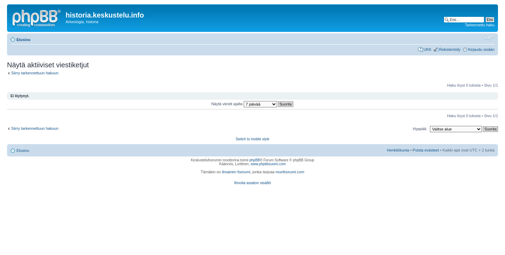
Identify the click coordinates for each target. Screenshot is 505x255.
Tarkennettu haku (479, 25)
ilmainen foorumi (236, 172)
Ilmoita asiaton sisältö (252, 183)
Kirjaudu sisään (481, 49)
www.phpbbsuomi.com (268, 164)
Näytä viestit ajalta (252, 104)
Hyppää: (420, 129)
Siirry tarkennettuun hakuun (35, 73)
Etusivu (23, 40)
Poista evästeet (426, 150)
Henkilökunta (398, 150)
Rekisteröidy (449, 49)
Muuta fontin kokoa (489, 38)
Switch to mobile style (252, 139)
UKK (428, 49)
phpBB (254, 160)
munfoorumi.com (290, 172)
